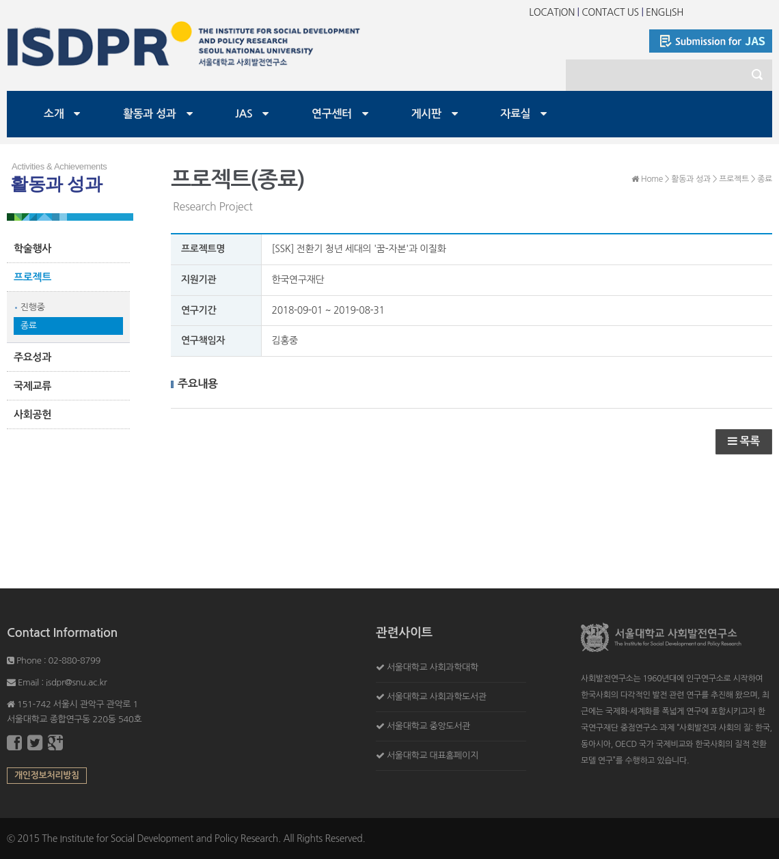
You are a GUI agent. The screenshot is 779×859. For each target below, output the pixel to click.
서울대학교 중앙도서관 (428, 726)
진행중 (32, 307)
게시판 (426, 114)
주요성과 (32, 357)
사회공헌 (32, 414)
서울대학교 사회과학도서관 (437, 696)
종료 (28, 325)
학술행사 (32, 248)
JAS (243, 114)
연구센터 (332, 114)
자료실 (515, 114)
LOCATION (552, 12)
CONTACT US (610, 12)
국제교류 (32, 386)
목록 (744, 441)
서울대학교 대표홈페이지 (432, 755)
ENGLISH (664, 12)
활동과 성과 (149, 114)
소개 (54, 114)
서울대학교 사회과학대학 (432, 667)
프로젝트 (32, 277)
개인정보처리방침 (46, 775)
